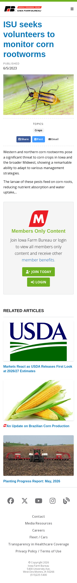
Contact (38, 516)
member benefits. (38, 260)
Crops (38, 130)
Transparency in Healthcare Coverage (38, 544)
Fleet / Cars (39, 537)
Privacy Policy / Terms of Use (38, 551)
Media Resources (38, 523)
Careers (38, 530)
